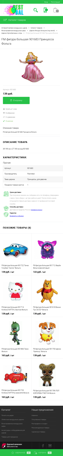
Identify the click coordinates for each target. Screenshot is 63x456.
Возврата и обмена (17, 216)
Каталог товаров (14, 20)
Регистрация (55, 2)
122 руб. (39, 272)
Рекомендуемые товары (40, 428)
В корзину (16, 100)
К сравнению (9, 117)
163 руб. (8, 355)
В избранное (9, 113)
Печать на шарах (7, 415)
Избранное (21, 453)
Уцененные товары (38, 432)
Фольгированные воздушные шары (11, 425)
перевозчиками (36, 210)
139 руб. (8, 93)
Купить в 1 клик (10, 109)
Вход (46, 2)
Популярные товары (39, 419)
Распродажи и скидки (39, 424)
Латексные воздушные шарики (12, 419)
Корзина (43, 453)
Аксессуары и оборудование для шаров (13, 431)
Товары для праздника (9, 437)
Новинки (35, 415)
